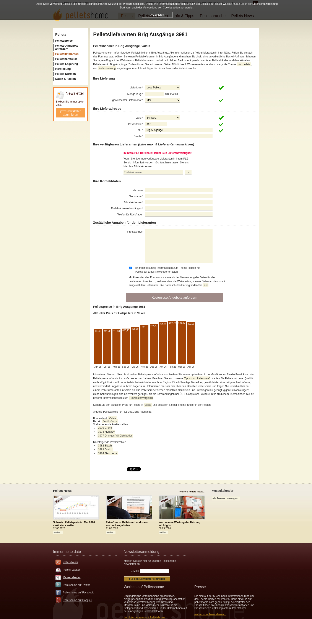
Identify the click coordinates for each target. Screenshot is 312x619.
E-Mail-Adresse (133, 202)
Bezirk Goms (109, 421)
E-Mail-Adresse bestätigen (127, 208)
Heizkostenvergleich (141, 397)
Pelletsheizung (107, 68)
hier (205, 285)
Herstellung (63, 68)
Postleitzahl (135, 124)
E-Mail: (135, 570)
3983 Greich (105, 449)
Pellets (61, 34)
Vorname (138, 190)
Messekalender (71, 577)
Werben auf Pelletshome (144, 587)
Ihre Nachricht (135, 231)
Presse (200, 587)
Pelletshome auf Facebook (78, 592)
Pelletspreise (64, 40)
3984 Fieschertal (107, 453)
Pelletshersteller (66, 58)
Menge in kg (135, 94)
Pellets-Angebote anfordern (66, 47)
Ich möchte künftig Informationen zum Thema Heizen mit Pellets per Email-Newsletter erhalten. (167, 269)
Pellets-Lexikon (71, 569)
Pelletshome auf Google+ (77, 600)
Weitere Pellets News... (192, 491)
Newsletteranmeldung (141, 552)
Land (139, 117)
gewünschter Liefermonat (127, 100)
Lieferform (136, 87)
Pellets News (70, 562)
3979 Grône (105, 427)
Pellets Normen (65, 73)
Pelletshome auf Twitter (76, 584)
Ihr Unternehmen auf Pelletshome (144, 617)
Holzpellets (243, 64)
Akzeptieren (157, 14)
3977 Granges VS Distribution (115, 435)
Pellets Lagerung (66, 63)
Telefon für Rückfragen (130, 214)
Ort (140, 130)
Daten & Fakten (65, 78)
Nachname (136, 196)
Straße (138, 136)
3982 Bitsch (105, 445)
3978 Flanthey (106, 431)
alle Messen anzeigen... (226, 498)
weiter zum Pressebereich (210, 614)
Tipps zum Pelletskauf (197, 378)
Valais (147, 404)
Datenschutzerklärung (265, 3)
